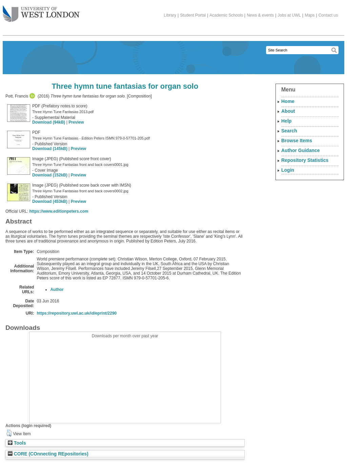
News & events (260, 15)
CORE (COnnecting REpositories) (48, 453)
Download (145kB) (49, 148)
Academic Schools (226, 15)
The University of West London (41, 11)
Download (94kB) (48, 122)
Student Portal (193, 15)
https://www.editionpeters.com (58, 211)
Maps (309, 15)
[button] (9, 433)
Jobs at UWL (289, 15)
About (288, 111)
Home (287, 101)
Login (287, 170)
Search (289, 130)
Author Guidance (300, 150)
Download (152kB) (49, 175)
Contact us (328, 15)
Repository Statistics (304, 160)
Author (56, 289)
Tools (17, 443)
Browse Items (296, 140)
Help (286, 121)
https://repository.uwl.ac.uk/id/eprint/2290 (77, 313)
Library (170, 15)
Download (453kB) (49, 201)
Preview (76, 122)
